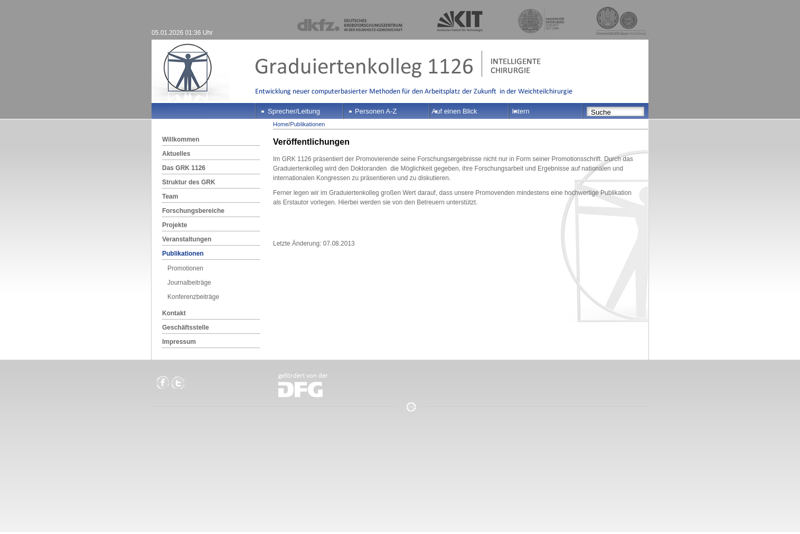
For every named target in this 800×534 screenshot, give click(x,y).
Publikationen (183, 253)
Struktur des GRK (188, 182)
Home (280, 124)
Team (170, 196)
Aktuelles (176, 153)
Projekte (174, 225)
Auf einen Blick (454, 111)
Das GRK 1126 (183, 168)
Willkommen (181, 139)
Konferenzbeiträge (193, 297)
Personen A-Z (376, 111)
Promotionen (185, 268)
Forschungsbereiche (193, 210)
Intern (521, 111)
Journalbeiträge (189, 282)
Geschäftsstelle (185, 327)
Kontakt (174, 313)
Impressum (179, 341)
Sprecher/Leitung (294, 111)
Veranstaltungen (186, 239)
